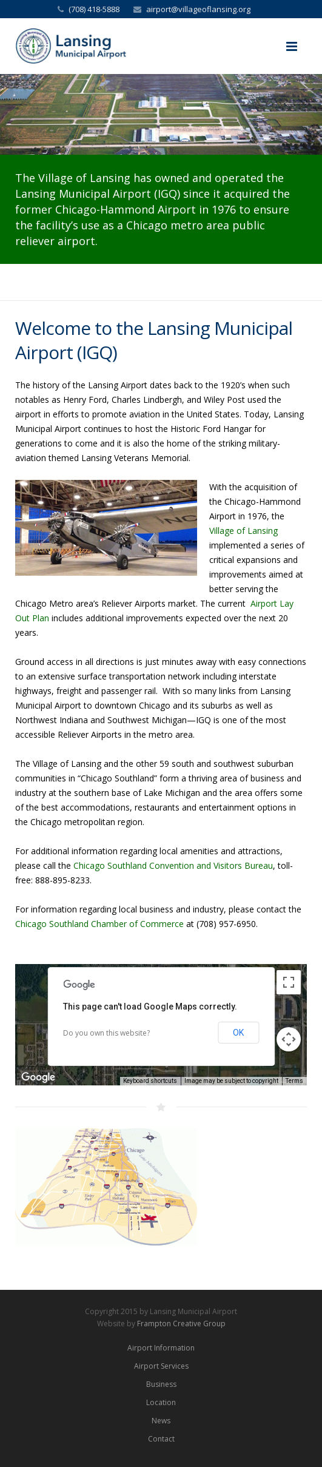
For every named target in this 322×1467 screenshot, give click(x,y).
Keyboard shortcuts (150, 1080)
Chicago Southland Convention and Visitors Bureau (173, 865)
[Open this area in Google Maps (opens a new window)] (38, 1077)
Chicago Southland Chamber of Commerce (99, 923)
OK (238, 1032)
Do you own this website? (106, 1033)
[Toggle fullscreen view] (289, 982)
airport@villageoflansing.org (198, 9)
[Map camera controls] (289, 1039)
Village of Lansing (243, 530)
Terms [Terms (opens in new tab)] (294, 1080)
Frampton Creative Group (181, 1323)
